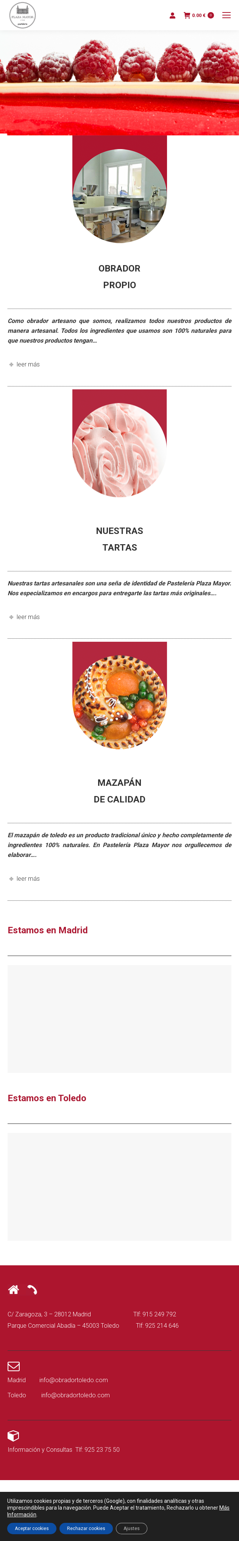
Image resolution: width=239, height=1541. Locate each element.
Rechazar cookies (86, 1528)
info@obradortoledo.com (73, 1380)
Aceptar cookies (32, 1528)
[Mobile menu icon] (226, 15)
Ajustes (131, 1528)
